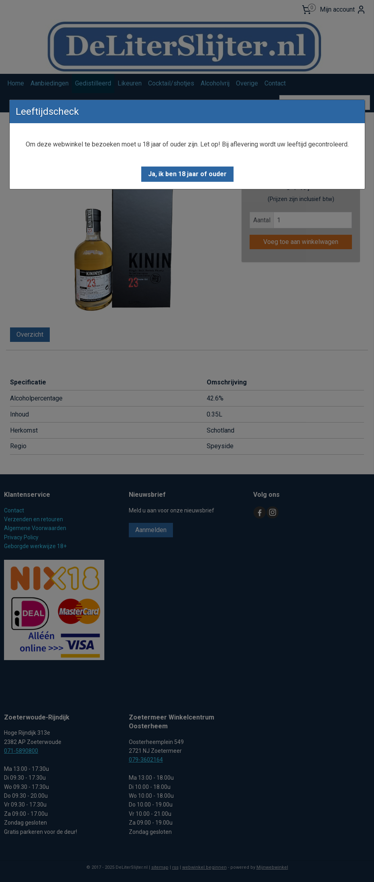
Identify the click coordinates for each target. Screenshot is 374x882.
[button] (187, 174)
